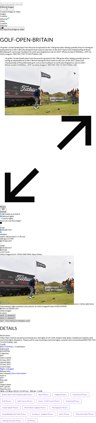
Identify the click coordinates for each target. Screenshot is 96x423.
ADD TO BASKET (7, 315)
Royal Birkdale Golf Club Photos (14, 414)
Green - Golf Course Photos (49, 401)
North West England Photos (35, 408)
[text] (11, 4)
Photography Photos (60, 408)
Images (3, 14)
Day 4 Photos (43, 395)
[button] (48, 12)
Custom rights (7, 218)
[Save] (3, 206)
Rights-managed (7, 369)
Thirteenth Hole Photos (84, 414)
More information (18, 373)
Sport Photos (64, 414)
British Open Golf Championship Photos (17, 395)
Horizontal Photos (72, 401)
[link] (5, 373)
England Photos (61, 395)
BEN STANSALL (7, 346)
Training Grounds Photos (11, 421)
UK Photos (31, 421)
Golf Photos (6, 401)
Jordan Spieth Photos (10, 408)
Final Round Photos (80, 395)
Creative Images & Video (10, 12)
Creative (3, 16)
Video (2, 21)
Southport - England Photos (42, 414)
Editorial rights (8, 216)
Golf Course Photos (24, 401)
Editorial (3, 19)
